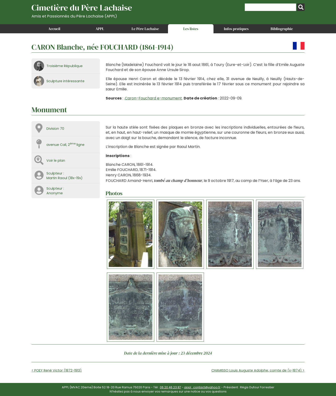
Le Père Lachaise (145, 28)
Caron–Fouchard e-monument (153, 98)
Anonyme (54, 193)
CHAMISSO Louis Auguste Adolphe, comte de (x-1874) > (257, 370)
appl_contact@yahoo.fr (202, 387)
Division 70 (55, 128)
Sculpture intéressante (65, 81)
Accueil (54, 28)
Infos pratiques (236, 28)
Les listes (190, 28)
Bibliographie (282, 28)
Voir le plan (55, 160)
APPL (99, 28)
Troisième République (64, 66)
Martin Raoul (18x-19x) (64, 178)
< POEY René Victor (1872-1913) (57, 370)
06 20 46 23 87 (170, 387)
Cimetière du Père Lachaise (82, 10)
